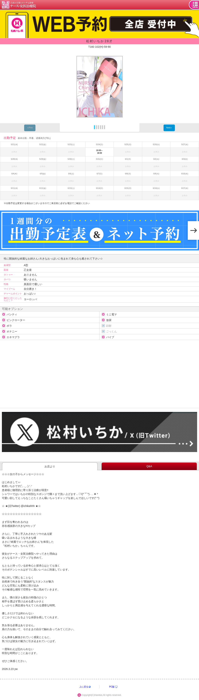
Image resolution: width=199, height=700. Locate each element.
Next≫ (169, 128)
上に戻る (83, 686)
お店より (50, 466)
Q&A (149, 466)
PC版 (112, 686)
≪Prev (30, 128)
